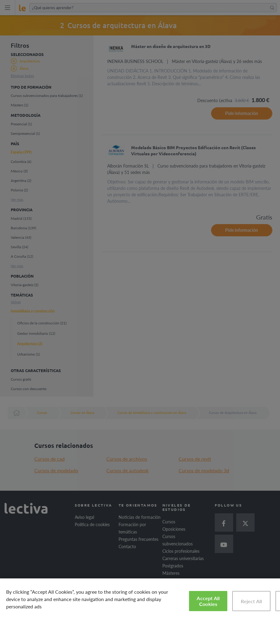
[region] (140, 599)
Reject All (251, 601)
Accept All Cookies (208, 601)
